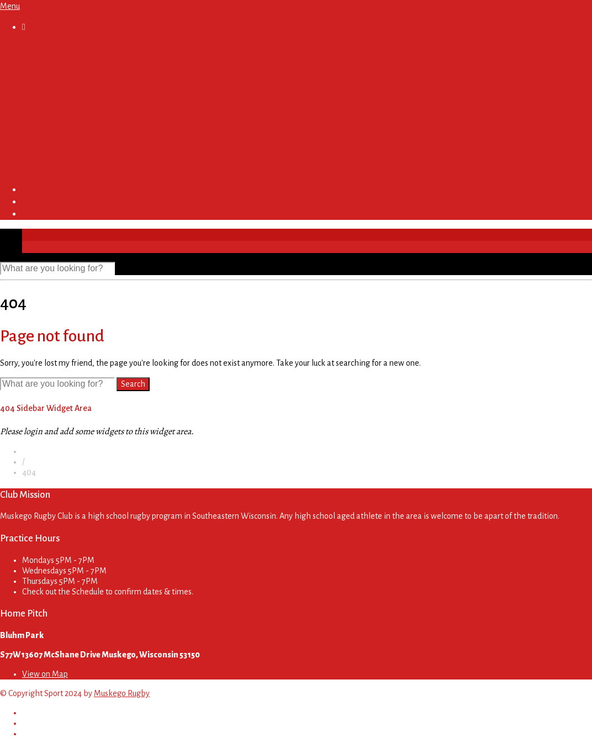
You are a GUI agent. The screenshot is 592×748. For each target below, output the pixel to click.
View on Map (45, 674)
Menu (10, 6)
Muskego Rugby (122, 693)
